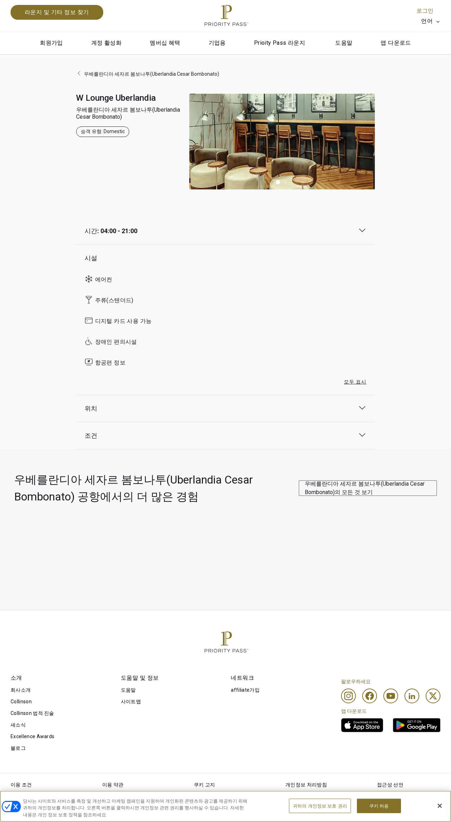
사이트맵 (131, 701)
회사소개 (21, 690)
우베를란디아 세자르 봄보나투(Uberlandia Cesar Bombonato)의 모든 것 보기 (365, 488)
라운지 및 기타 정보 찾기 (57, 12)
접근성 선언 (390, 784)
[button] (278, 182)
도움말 (343, 42)
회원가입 (51, 42)
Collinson (21, 701)
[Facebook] (369, 696)
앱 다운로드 (396, 42)
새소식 (18, 725)
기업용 (217, 42)
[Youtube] (390, 696)
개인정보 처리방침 (306, 784)
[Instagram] (348, 696)
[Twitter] (433, 696)
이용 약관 (113, 784)
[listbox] (430, 21)
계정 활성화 (106, 42)
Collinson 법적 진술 (32, 713)
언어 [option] (427, 21)
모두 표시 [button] (355, 382)
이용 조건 (21, 784)
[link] (362, 725)
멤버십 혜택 (165, 42)
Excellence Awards (32, 736)
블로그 (18, 748)
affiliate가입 (245, 690)
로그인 (424, 10)
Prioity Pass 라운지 (279, 42)
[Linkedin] (411, 696)
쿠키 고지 (204, 784)
